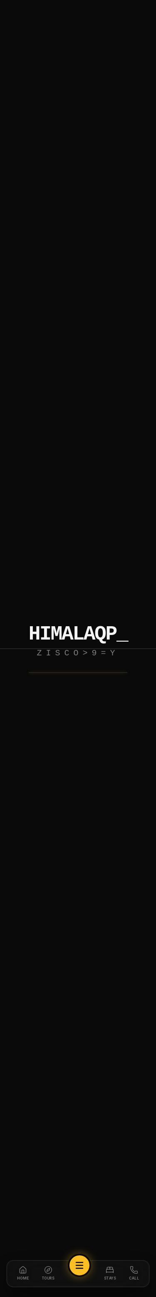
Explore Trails (77, 714)
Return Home (78, 681)
